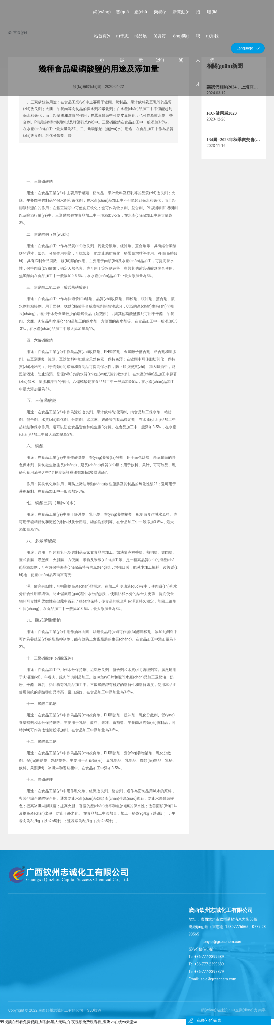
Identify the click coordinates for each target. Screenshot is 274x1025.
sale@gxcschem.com (218, 979)
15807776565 (237, 927)
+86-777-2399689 (209, 964)
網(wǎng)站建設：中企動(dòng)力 (229, 1010)
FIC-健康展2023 (222, 113)
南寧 (262, 1010)
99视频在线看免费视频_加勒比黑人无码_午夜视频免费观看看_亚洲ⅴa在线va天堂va (68, 1022)
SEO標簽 (94, 1010)
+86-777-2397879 (209, 971)
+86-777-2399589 (209, 956)
